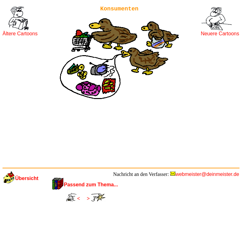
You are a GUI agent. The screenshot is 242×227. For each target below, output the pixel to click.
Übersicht (26, 178)
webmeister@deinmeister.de (207, 174)
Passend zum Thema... (91, 184)
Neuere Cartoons (220, 33)
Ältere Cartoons (20, 33)
